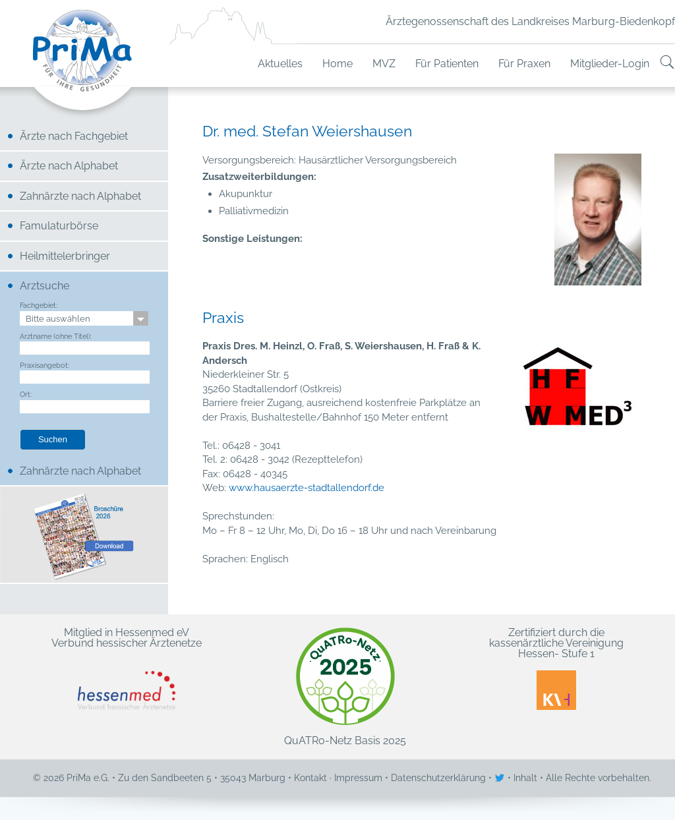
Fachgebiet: (38, 305)
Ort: (26, 394)
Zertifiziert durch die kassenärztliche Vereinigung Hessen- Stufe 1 (556, 669)
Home (337, 63)
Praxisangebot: (44, 365)
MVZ (384, 63)
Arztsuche (44, 285)
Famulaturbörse (59, 226)
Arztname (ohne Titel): (56, 336)
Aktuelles (280, 63)
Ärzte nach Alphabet (69, 166)
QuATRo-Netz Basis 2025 (345, 687)
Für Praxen (524, 63)
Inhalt (525, 778)
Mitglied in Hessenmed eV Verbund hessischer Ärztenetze (126, 669)
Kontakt (310, 778)
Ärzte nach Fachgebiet (74, 136)
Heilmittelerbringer (65, 256)
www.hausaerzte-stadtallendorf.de (306, 488)
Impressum (358, 778)
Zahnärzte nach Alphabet (80, 196)
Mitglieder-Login (609, 63)
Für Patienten (447, 63)
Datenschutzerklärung (438, 778)
